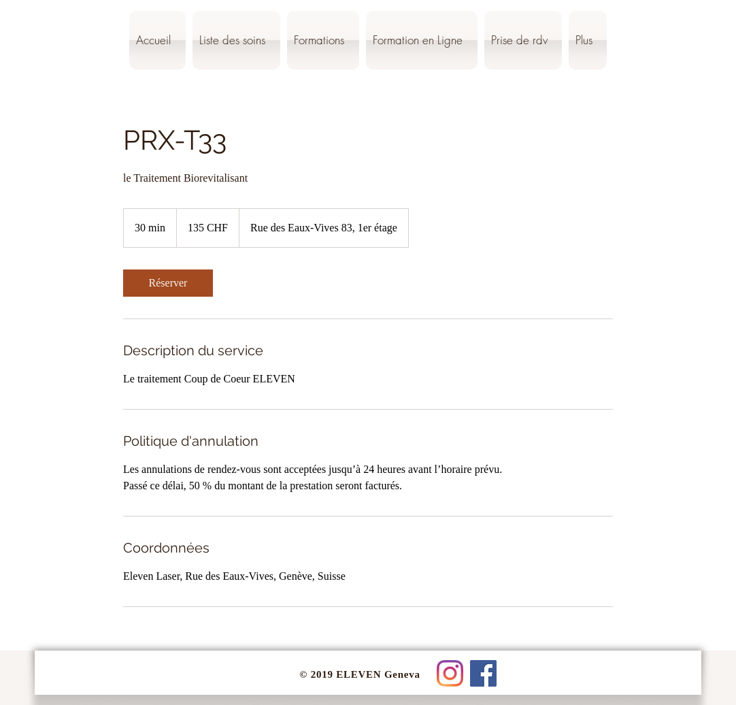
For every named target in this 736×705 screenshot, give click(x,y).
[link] (168, 283)
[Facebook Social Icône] (483, 673)
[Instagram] (450, 673)
